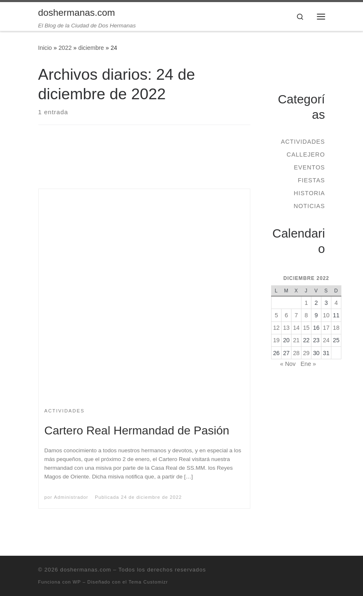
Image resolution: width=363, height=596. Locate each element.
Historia (309, 193)
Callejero (305, 154)
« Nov (288, 364)
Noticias (309, 206)
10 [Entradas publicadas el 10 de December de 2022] (326, 315)
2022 (65, 47)
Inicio (45, 47)
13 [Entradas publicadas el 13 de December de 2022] (286, 327)
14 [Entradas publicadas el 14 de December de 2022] (296, 327)
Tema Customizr (148, 581)
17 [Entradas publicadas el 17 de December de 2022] (326, 327)
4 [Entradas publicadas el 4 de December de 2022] (336, 302)
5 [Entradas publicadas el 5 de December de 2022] (276, 315)
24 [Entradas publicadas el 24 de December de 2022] (326, 340)
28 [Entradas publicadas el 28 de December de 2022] (296, 353)
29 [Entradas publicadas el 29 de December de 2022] (306, 353)
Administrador (71, 497)
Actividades (303, 141)
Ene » (308, 364)
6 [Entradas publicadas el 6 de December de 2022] (286, 315)
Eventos (309, 167)
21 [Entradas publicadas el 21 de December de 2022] (296, 340)
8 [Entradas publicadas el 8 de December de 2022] (306, 315)
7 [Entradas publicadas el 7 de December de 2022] (296, 315)
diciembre (91, 47)
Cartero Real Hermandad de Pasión (137, 430)
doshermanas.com (85, 570)
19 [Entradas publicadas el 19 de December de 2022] (276, 340)
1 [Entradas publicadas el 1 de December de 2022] (306, 302)
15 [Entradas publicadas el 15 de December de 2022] (306, 327)
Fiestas (311, 180)
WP (77, 581)
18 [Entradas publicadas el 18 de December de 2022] (336, 327)
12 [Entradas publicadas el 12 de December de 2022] (276, 327)
